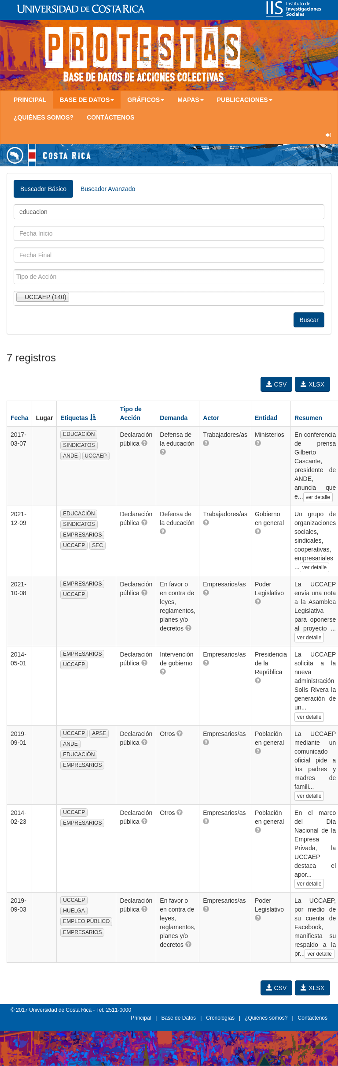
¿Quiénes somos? (43, 117)
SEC (97, 545)
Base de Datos (178, 1018)
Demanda (173, 417)
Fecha (19, 417)
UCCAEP (96, 456)
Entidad (266, 417)
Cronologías (220, 1018)
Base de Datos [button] (86, 99)
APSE (99, 733)
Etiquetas (78, 417)
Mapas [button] (190, 99)
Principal (30, 99)
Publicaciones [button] (244, 99)
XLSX (312, 384)
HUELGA (73, 911)
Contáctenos (110, 117)
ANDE (70, 456)
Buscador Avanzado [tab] (108, 188)
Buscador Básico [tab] (43, 188)
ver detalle (318, 497)
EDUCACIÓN (79, 434)
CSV (276, 384)
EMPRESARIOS (82, 535)
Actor (211, 417)
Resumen (308, 417)
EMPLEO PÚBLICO (86, 921)
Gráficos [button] (145, 99)
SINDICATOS (79, 445)
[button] (144, 443)
